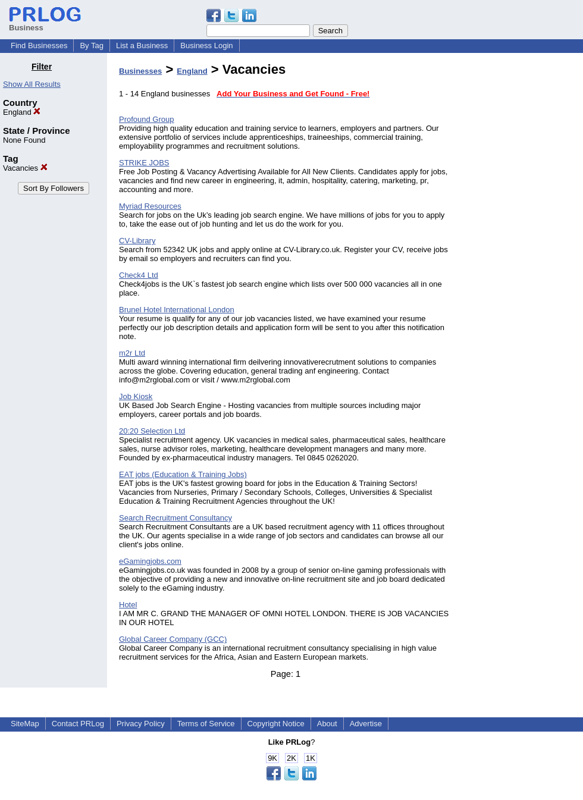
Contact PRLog (78, 723)
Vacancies (25, 168)
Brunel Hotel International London (176, 309)
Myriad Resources (150, 206)
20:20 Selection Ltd (152, 430)
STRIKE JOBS (144, 162)
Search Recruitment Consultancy (175, 517)
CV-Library (137, 240)
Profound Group (146, 119)
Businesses (140, 71)
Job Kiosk (135, 396)
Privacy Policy (141, 723)
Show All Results (32, 84)
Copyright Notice (276, 723)
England (21, 112)
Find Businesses (39, 45)
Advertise (366, 723)
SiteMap (25, 723)
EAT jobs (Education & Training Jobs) (183, 474)
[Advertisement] (522, 240)
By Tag (92, 45)
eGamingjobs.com (150, 561)
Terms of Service (206, 723)
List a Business (142, 45)
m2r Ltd (132, 353)
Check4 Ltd (138, 275)
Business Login (206, 45)
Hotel (128, 604)
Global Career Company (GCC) (173, 639)
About (327, 723)
